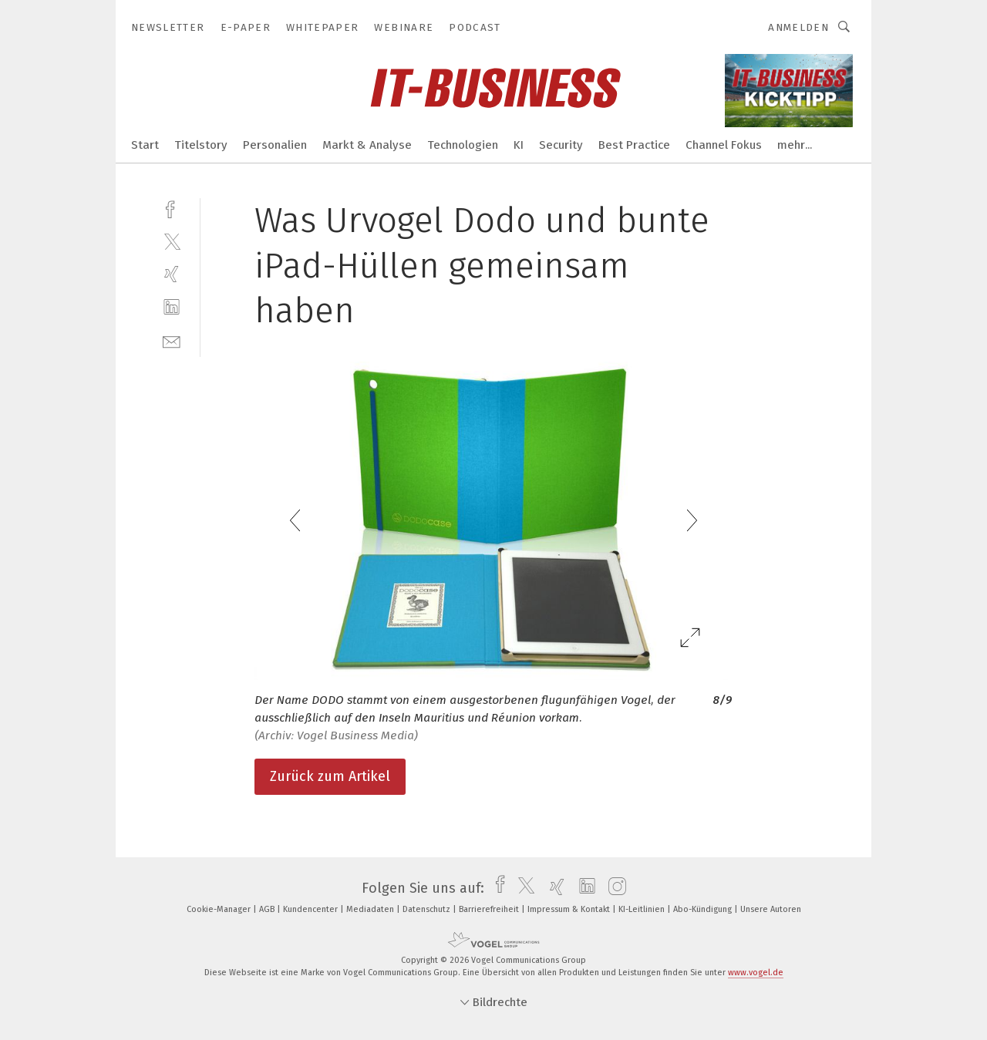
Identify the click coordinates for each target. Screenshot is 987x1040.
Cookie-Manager (220, 909)
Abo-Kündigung (703, 909)
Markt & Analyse (367, 145)
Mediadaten (371, 909)
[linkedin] (171, 307)
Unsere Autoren (770, 909)
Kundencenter (311, 909)
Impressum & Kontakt (569, 909)
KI (519, 145)
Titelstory (200, 145)
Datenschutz (428, 909)
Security (561, 145)
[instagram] (613, 888)
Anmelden (798, 27)
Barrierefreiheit (490, 909)
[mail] (171, 340)
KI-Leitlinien (642, 909)
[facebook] (171, 207)
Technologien (462, 145)
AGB (268, 909)
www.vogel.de (755, 973)
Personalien (275, 145)
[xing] (171, 274)
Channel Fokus (724, 145)
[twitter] (171, 241)
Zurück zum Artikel (330, 776)
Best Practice (634, 145)
